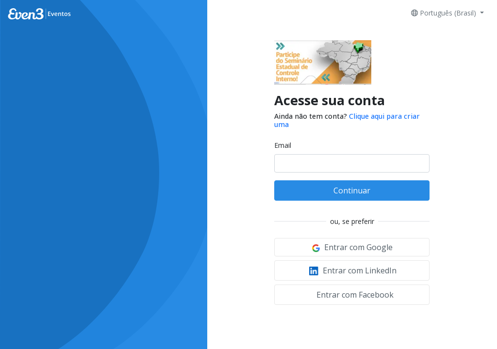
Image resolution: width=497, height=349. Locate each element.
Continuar (351, 190)
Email (282, 145)
